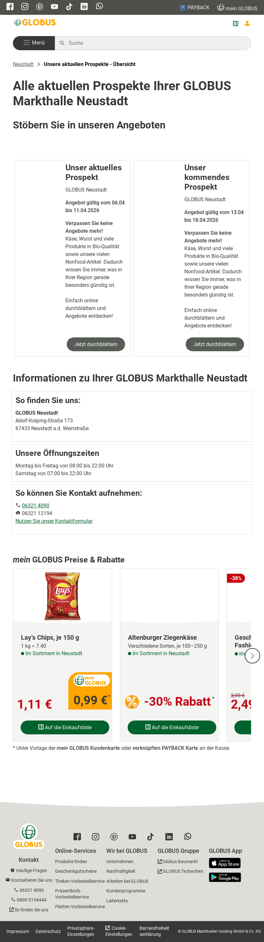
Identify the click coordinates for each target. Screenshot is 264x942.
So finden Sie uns (31, 909)
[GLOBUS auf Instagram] (24, 7)
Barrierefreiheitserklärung (154, 931)
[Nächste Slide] (252, 656)
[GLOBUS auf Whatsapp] (99, 6)
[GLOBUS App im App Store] (227, 863)
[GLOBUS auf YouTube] (54, 7)
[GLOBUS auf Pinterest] (39, 7)
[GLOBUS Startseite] (35, 23)
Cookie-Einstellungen (118, 931)
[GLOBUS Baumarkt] (178, 863)
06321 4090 (35, 506)
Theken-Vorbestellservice (80, 881)
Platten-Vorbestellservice (80, 906)
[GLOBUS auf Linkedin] (84, 7)
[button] (34, 43)
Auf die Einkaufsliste (65, 727)
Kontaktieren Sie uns (31, 880)
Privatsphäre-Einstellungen (80, 931)
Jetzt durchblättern (95, 344)
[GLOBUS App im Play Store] (225, 877)
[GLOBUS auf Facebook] (10, 7)
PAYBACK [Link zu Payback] (194, 7)
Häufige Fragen (31, 870)
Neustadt (23, 64)
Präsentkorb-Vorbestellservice (72, 894)
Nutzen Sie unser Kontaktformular (54, 521)
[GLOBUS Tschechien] (180, 872)
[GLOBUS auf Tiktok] (69, 7)
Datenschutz (48, 931)
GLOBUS (237, 8)
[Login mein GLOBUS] (247, 23)
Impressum (17, 931)
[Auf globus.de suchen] (156, 43)
